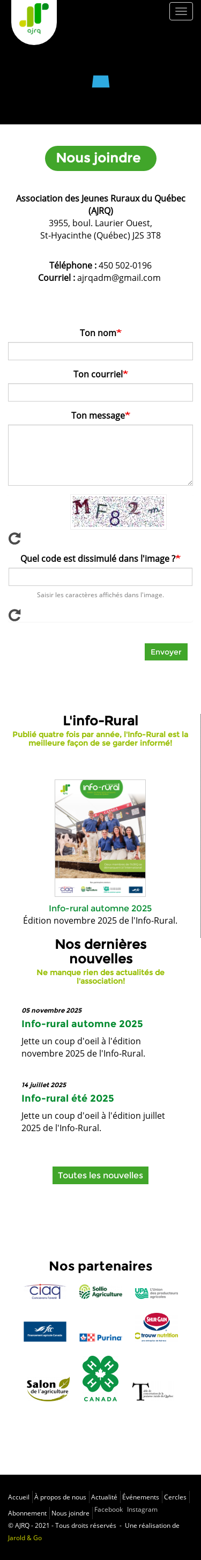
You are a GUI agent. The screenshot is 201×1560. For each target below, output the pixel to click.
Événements (140, 1497)
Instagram (142, 1509)
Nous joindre (70, 1513)
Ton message (98, 415)
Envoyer (166, 652)
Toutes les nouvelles (100, 1175)
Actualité (104, 1497)
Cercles (175, 1497)
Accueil (18, 1497)
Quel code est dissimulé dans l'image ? (97, 558)
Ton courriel (98, 374)
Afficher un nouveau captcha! (100, 538)
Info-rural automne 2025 (100, 908)
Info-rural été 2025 (67, 1098)
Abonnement (27, 1513)
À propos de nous (60, 1497)
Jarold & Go (25, 1537)
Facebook (108, 1509)
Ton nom (98, 333)
